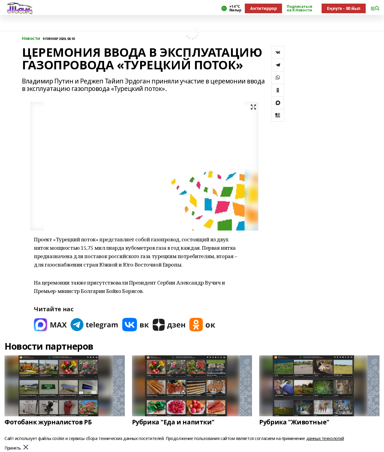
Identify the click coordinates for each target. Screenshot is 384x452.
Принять (12, 448)
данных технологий (325, 438)
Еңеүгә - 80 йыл (343, 8)
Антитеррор (263, 8)
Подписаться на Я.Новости (299, 8)
